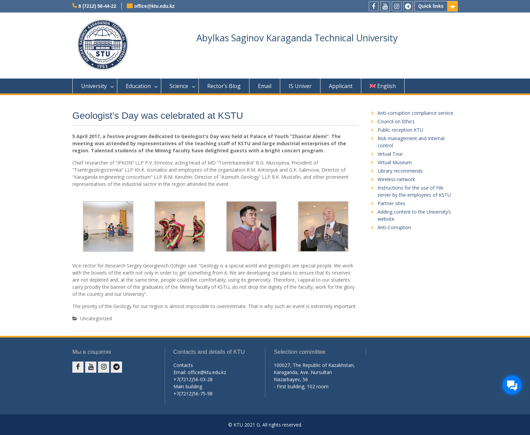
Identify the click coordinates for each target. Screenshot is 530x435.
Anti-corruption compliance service (415, 113)
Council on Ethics (396, 121)
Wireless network (396, 179)
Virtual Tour (390, 154)
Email (264, 86)
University (94, 86)
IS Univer (300, 86)
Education (138, 86)
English (383, 86)
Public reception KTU (400, 130)
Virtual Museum (395, 162)
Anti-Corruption (394, 227)
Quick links (430, 6)
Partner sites (391, 203)
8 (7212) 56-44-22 (97, 6)
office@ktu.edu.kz (154, 6)
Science (179, 86)
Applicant (341, 86)
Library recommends (400, 171)
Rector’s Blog (224, 86)
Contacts (183, 365)
